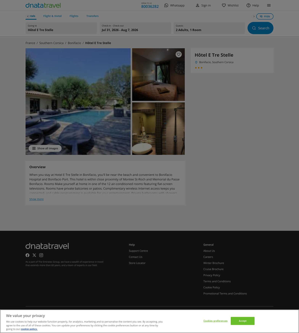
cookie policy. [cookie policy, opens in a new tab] (29, 329)
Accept (243, 321)
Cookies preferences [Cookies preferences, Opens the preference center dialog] (215, 321)
